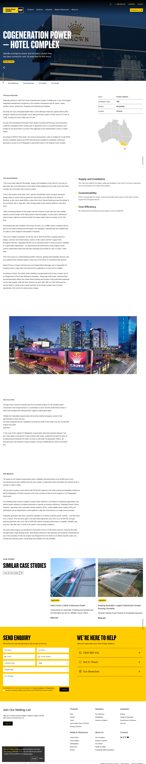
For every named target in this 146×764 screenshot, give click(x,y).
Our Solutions (99, 714)
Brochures (73, 747)
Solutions (39, 9)
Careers (140, 4)
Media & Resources (62, 9)
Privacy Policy (50, 688)
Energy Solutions (76, 726)
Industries (48, 9)
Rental (72, 717)
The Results (55, 83)
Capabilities (99, 717)
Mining (122, 714)
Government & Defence (128, 720)
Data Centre (55, 600)
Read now (54, 618)
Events (72, 750)
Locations (131, 4)
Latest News (74, 737)
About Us (74, 9)
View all (122, 723)
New (71, 714)
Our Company (100, 737)
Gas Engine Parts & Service (79, 723)
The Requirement (28, 83)
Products (30, 9)
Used (72, 720)
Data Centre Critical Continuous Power (67, 605)
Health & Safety (100, 747)
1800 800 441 (120, 4)
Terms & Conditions (38, 688)
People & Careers (101, 740)
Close (41, 758)
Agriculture (102, 600)
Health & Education (126, 717)
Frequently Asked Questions (104, 750)
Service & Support (101, 720)
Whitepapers (74, 743)
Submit (64, 689)
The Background (13, 83)
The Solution (43, 83)
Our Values (99, 743)
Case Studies (74, 740)
